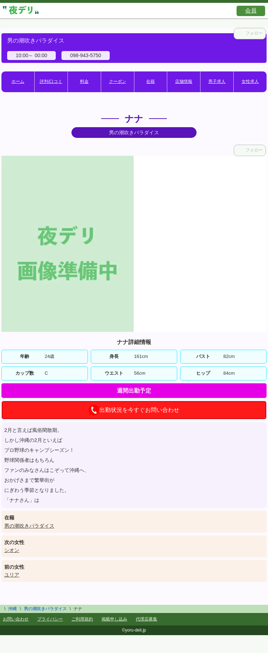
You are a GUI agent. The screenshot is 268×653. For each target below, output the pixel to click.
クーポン (117, 81)
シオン (11, 550)
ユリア (11, 575)
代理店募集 (146, 619)
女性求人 (250, 81)
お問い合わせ (16, 619)
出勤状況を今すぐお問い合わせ (134, 410)
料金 (84, 81)
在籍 (150, 81)
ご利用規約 (82, 619)
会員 (251, 11)
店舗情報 (183, 81)
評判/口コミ (51, 81)
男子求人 (216, 81)
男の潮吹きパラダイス (29, 526)
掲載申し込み (114, 619)
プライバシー (50, 619)
